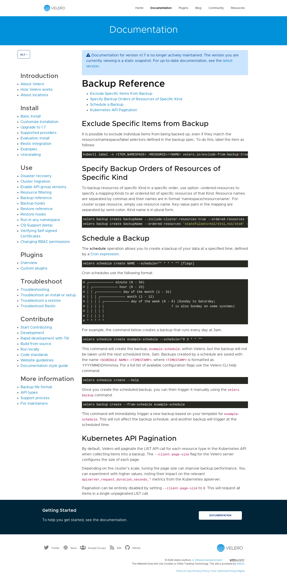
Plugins (183, 8)
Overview (29, 263)
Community (216, 8)
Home (139, 8)
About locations (34, 95)
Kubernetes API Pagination (113, 110)
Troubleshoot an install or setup (48, 295)
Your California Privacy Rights (228, 571)
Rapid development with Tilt (45, 338)
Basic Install (31, 116)
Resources (238, 8)
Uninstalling (31, 155)
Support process (35, 398)
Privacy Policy (201, 571)
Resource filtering (36, 192)
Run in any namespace (40, 220)
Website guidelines (37, 360)
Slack (74, 548)
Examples (29, 149)
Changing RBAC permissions (45, 242)
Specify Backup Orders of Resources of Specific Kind (136, 99)
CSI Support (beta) (36, 225)
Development (32, 333)
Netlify (240, 564)
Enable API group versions (43, 187)
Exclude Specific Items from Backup (121, 94)
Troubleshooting (35, 290)
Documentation (161, 8)
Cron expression (104, 254)
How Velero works (37, 90)
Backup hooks (33, 203)
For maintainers (34, 403)
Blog (198, 8)
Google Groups (97, 548)
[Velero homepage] (54, 8)
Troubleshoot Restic (38, 306)
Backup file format (36, 387)
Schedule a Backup (106, 105)
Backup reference (36, 198)
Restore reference (37, 209)
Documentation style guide (44, 366)
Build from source (36, 344)
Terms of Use (183, 571)
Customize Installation (40, 122)
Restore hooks (33, 214)
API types (29, 393)
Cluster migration (35, 181)
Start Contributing (36, 327)
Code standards (34, 355)
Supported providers (39, 133)
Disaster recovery (36, 176)
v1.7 (23, 55)
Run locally (30, 349)
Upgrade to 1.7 (33, 127)
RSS (119, 548)
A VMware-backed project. (218, 560)
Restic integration (36, 144)
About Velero (32, 84)
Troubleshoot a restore (41, 301)
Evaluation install (35, 138)
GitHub (136, 548)
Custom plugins (34, 268)
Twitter (55, 548)
